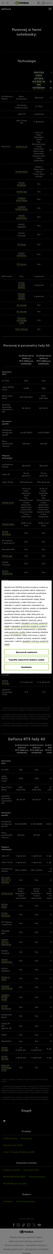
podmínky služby (17, 632)
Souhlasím (26, 667)
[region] (26, 627)
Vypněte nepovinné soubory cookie (26, 659)
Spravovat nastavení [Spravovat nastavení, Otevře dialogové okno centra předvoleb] (26, 652)
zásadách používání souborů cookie (28, 626)
